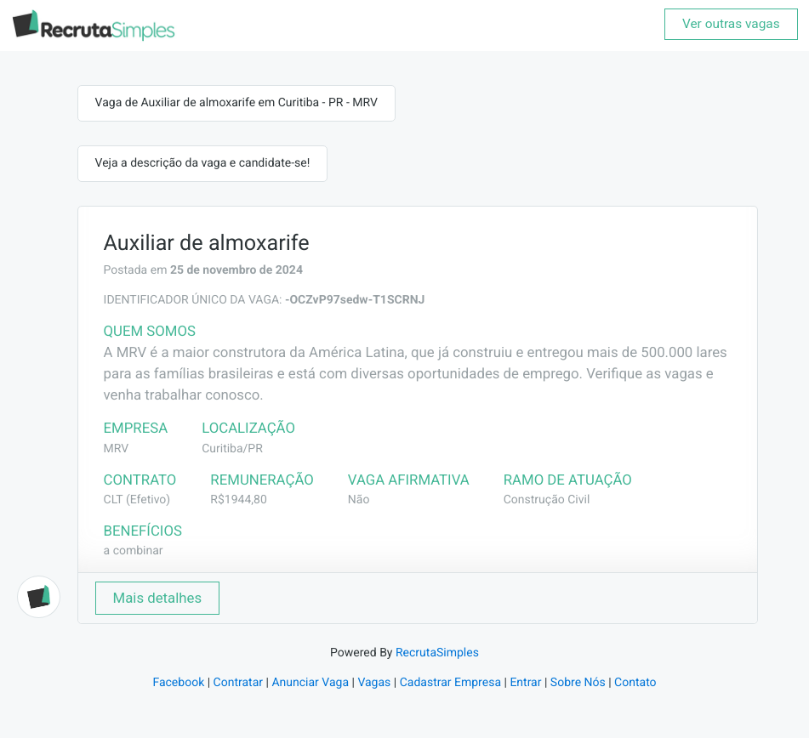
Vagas (373, 683)
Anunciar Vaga (310, 683)
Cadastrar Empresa (450, 683)
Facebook (178, 683)
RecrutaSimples (437, 653)
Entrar (525, 683)
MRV (116, 449)
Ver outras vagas (731, 23)
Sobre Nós (578, 683)
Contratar (238, 683)
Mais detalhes (157, 597)
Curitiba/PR (232, 449)
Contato (635, 683)
